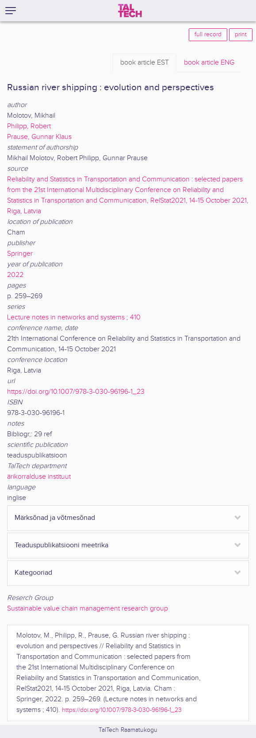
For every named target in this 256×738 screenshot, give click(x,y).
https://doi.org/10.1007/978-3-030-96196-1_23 (76, 392)
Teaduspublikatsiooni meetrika (61, 545)
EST (144, 63)
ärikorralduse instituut (39, 477)
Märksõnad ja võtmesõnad (55, 518)
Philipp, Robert (29, 126)
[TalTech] (130, 11)
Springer (20, 254)
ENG (209, 63)
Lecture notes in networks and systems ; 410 (74, 317)
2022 (15, 275)
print (241, 34)
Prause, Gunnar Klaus (39, 137)
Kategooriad (33, 573)
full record (208, 34)
